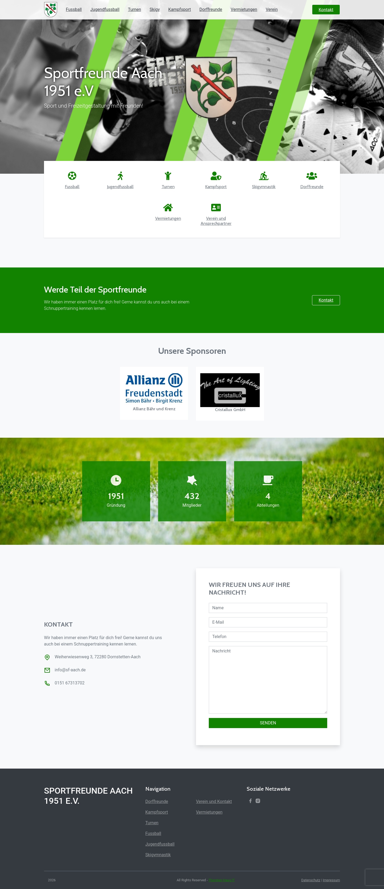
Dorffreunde (210, 9)
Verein (272, 9)
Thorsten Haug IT (222, 880)
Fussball (74, 9)
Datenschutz (310, 880)
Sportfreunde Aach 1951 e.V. (88, 796)
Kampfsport (179, 9)
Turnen (134, 9)
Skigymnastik (158, 854)
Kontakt (326, 300)
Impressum (331, 880)
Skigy (155, 9)
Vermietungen (244, 9)
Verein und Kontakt (214, 801)
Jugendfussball (104, 9)
